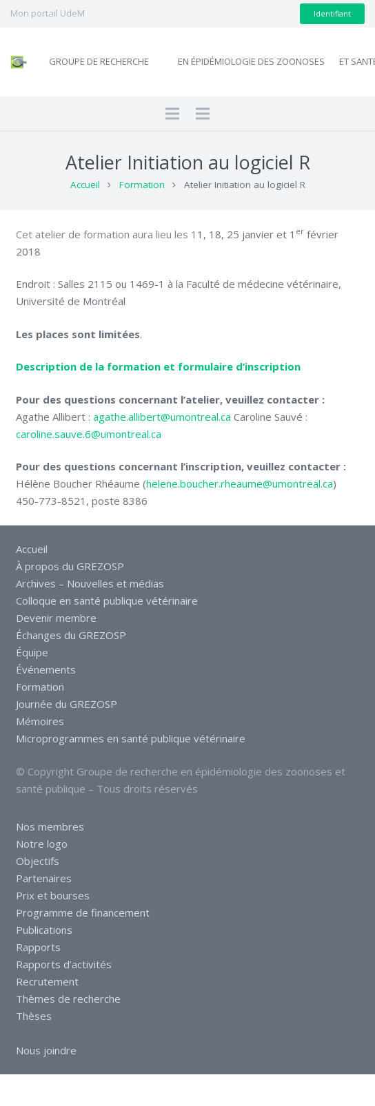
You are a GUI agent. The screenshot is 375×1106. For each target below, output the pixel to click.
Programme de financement (83, 912)
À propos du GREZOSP (70, 566)
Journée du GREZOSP (66, 704)
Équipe (32, 652)
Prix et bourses (53, 895)
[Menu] (172, 113)
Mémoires (40, 721)
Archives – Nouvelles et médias (90, 583)
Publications (44, 930)
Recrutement (47, 981)
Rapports (38, 947)
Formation (142, 184)
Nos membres (50, 826)
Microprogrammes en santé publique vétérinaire (130, 738)
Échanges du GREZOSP (71, 635)
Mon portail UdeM (47, 13)
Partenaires (44, 878)
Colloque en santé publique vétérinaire (107, 600)
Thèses (34, 1016)
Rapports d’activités (64, 964)
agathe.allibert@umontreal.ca (162, 417)
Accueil (85, 184)
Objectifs (37, 861)
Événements (46, 669)
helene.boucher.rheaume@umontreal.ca (239, 483)
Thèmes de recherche (68, 998)
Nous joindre (46, 1050)
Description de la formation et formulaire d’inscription (158, 366)
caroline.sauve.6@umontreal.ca (88, 434)
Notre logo (42, 844)
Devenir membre (56, 618)
